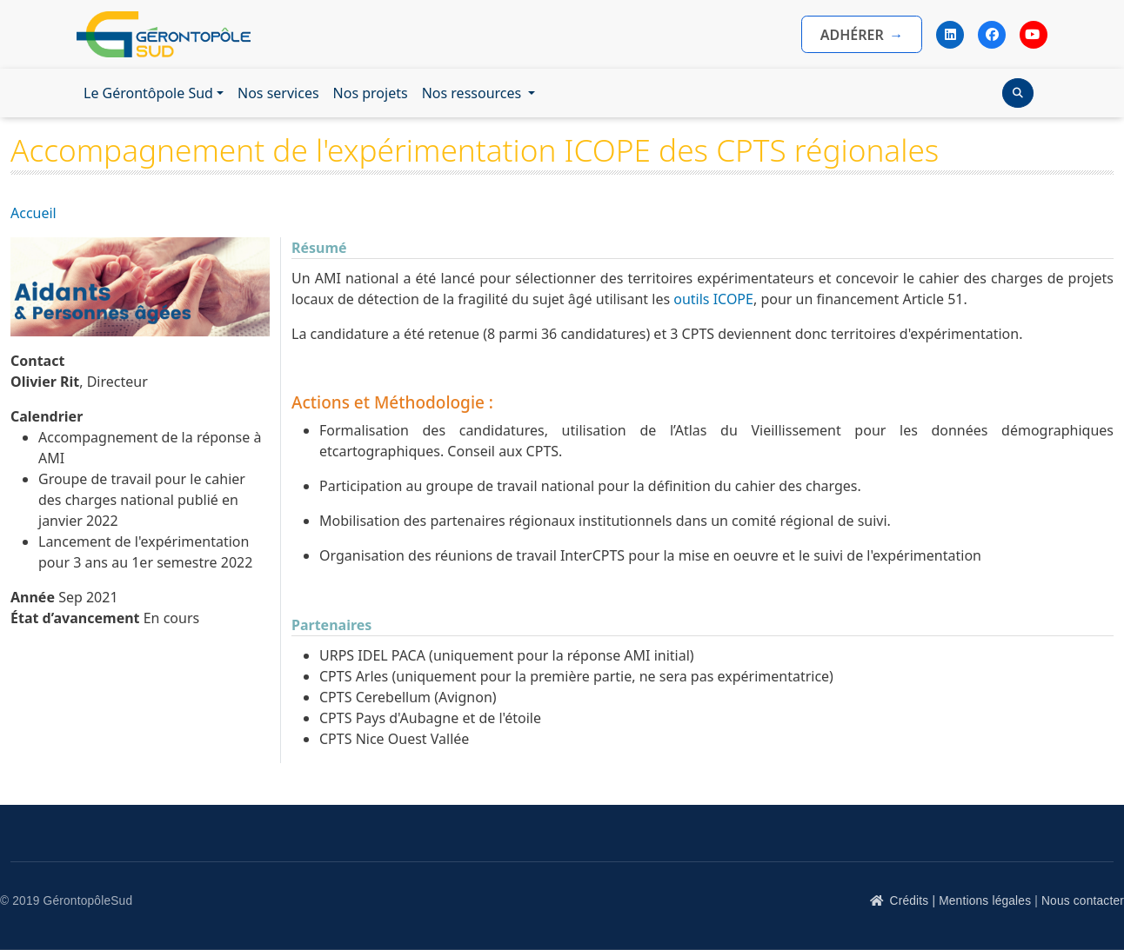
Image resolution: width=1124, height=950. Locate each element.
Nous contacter (1082, 900)
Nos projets (370, 93)
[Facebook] (992, 35)
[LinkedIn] (950, 35)
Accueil (33, 213)
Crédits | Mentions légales (961, 900)
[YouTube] (1033, 35)
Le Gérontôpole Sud (148, 93)
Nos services (278, 93)
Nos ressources (473, 93)
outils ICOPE (711, 299)
